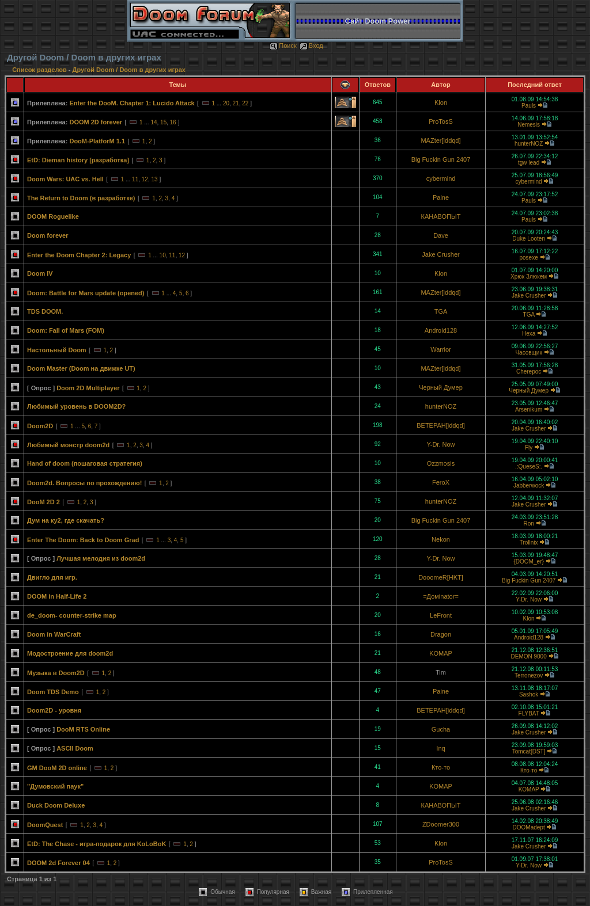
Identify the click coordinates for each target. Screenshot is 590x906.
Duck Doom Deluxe (56, 805)
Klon (440, 102)
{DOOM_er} (528, 561)
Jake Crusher (440, 254)
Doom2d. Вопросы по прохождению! (84, 482)
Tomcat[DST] (529, 751)
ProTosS (441, 121)
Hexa (528, 333)
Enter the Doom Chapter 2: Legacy (79, 255)
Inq (440, 748)
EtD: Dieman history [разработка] (78, 160)
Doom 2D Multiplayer (87, 388)
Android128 (441, 330)
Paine (441, 197)
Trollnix (529, 542)
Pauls (528, 105)
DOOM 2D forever (95, 122)
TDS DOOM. (45, 311)
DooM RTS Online (83, 729)
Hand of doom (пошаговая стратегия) (84, 463)
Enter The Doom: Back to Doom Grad (83, 539)
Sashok (528, 694)
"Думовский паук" (55, 786)
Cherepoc (528, 371)
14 (153, 122)
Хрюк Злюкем (528, 276)
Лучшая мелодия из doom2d (100, 558)
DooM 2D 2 (43, 501)
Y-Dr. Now (440, 444)
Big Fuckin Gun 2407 (441, 159)
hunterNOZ (529, 143)
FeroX (440, 482)
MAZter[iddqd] (440, 140)
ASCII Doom (74, 748)
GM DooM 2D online (57, 767)
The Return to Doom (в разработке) (81, 198)
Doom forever (48, 235)
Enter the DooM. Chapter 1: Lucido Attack (131, 103)
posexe (528, 257)
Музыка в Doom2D (56, 672)
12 (145, 179)
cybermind (441, 178)
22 (245, 103)
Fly (528, 447)
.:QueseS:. (528, 466)
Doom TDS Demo (53, 691)
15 (163, 122)
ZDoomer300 (440, 824)
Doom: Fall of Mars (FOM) (65, 330)
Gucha (441, 729)
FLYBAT (529, 713)
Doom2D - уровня (54, 710)
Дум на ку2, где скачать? (65, 520)
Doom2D (40, 425)
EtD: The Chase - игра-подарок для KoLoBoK (96, 843)
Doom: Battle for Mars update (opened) (86, 293)
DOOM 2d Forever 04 (58, 862)
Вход (311, 45)
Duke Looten (528, 238)
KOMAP (440, 653)
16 (173, 122)
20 (226, 103)
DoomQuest (45, 824)
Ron (528, 523)
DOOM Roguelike (53, 216)
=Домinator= (441, 596)
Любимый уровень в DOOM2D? (76, 406)
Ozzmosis (441, 463)
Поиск (283, 45)
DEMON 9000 (528, 656)
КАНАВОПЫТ (441, 216)
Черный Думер (441, 387)
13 (154, 179)
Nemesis (528, 124)
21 (236, 103)
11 (135, 179)
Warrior (440, 349)
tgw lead (528, 162)
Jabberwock (528, 485)
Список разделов (40, 69)
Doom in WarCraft (54, 634)
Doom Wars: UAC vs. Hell (65, 179)
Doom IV (40, 273)
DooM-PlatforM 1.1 (97, 141)
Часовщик (528, 352)
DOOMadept (529, 827)
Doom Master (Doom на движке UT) (81, 368)
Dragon (440, 634)
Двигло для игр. (52, 577)
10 (163, 255)
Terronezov (529, 675)
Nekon (441, 539)
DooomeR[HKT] (440, 577)
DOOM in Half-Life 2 (56, 596)
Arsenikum (528, 409)
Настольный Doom (56, 350)
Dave (440, 235)
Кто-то (441, 767)
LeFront (441, 615)
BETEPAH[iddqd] (441, 425)
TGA (441, 311)
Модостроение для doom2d (70, 653)
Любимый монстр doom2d (68, 444)
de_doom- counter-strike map (71, 615)
